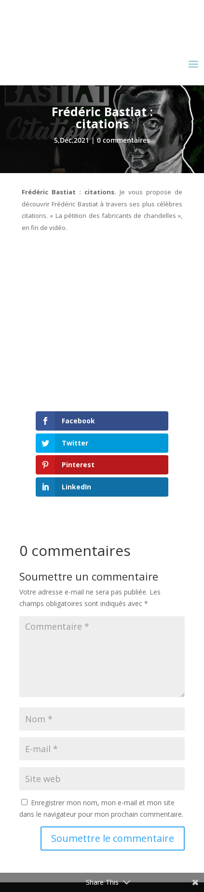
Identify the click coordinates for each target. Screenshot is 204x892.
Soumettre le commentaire (112, 838)
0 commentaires (123, 140)
